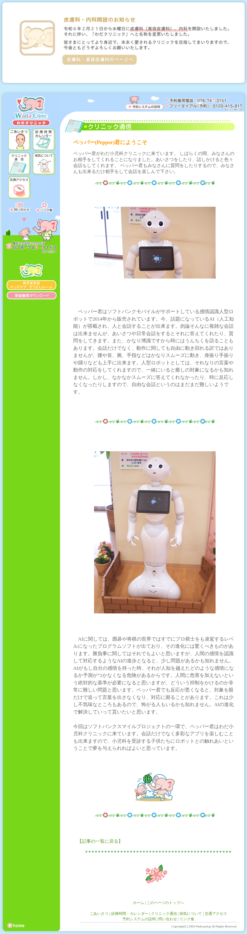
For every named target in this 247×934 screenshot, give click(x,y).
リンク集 (187, 919)
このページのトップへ (165, 903)
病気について (191, 913)
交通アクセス (216, 913)
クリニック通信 (164, 913)
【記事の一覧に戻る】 (100, 841)
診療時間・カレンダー (129, 913)
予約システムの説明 (139, 919)
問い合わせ (167, 919)
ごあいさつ (99, 913)
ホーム (138, 903)
